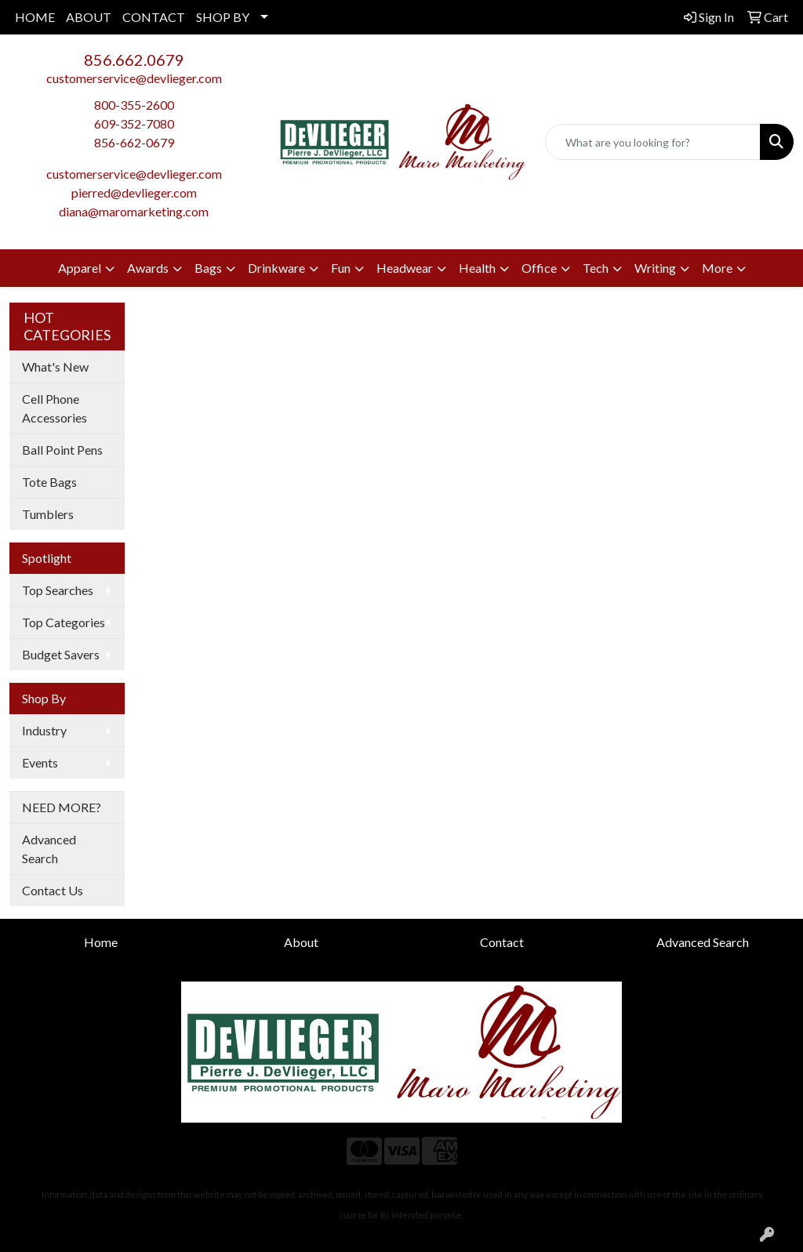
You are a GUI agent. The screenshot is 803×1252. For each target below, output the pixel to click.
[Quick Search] (653, 142)
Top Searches (57, 589)
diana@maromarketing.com (134, 211)
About (301, 941)
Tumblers (48, 513)
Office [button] (539, 267)
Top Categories (63, 622)
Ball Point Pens (62, 449)
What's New (55, 366)
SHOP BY (222, 16)
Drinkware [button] (276, 267)
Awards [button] (148, 267)
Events (40, 762)
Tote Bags (49, 481)
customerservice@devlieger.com (134, 78)
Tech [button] (596, 267)
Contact (502, 941)
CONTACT (153, 16)
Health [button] (477, 267)
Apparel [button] (79, 267)
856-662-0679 (134, 142)
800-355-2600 (134, 104)
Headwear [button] (404, 267)
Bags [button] (208, 267)
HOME (35, 16)
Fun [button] (341, 267)
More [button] (717, 267)
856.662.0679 (134, 59)
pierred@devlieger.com (134, 192)
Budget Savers (61, 654)
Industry (44, 730)
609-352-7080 (134, 123)
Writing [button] (655, 267)
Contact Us (52, 890)
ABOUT (88, 16)
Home (101, 941)
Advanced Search (49, 849)
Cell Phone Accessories (54, 408)
